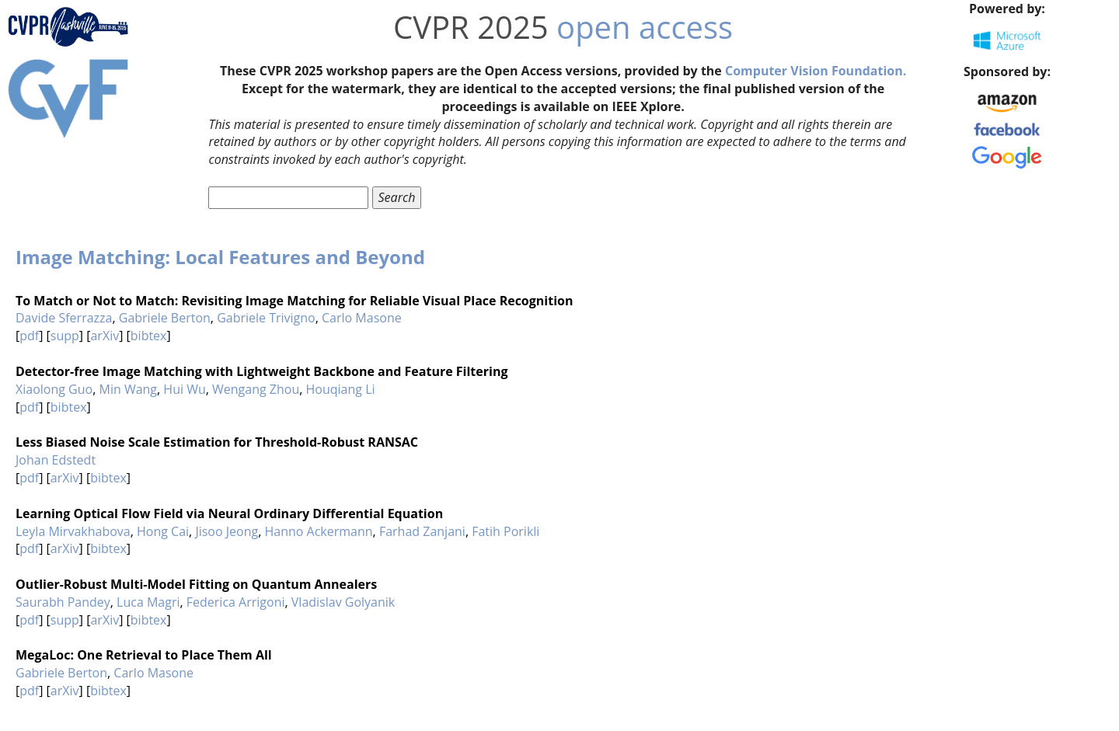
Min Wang (128, 389)
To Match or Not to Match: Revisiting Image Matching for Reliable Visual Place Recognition (294, 300)
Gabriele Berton (165, 317)
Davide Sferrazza (64, 317)
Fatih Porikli (505, 531)
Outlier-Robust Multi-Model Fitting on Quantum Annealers (196, 584)
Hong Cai (163, 531)
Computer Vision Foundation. (815, 70)
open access (644, 26)
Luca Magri (148, 602)
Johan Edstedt (56, 459)
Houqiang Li (340, 389)
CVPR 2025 (471, 26)
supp (65, 335)
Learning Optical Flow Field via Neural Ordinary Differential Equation (229, 513)
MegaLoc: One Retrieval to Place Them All (144, 654)
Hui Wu (184, 389)
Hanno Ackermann (318, 531)
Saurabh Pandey (63, 602)
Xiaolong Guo (54, 389)
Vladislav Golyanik (343, 602)
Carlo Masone (362, 317)
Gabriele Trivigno (266, 317)
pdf (29, 335)
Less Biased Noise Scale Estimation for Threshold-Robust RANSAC (217, 442)
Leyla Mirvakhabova (73, 531)
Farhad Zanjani (422, 531)
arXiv (104, 335)
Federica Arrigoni (235, 602)
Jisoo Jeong (226, 531)
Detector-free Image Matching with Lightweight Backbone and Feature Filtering (261, 371)
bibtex (149, 335)
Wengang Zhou (255, 389)
